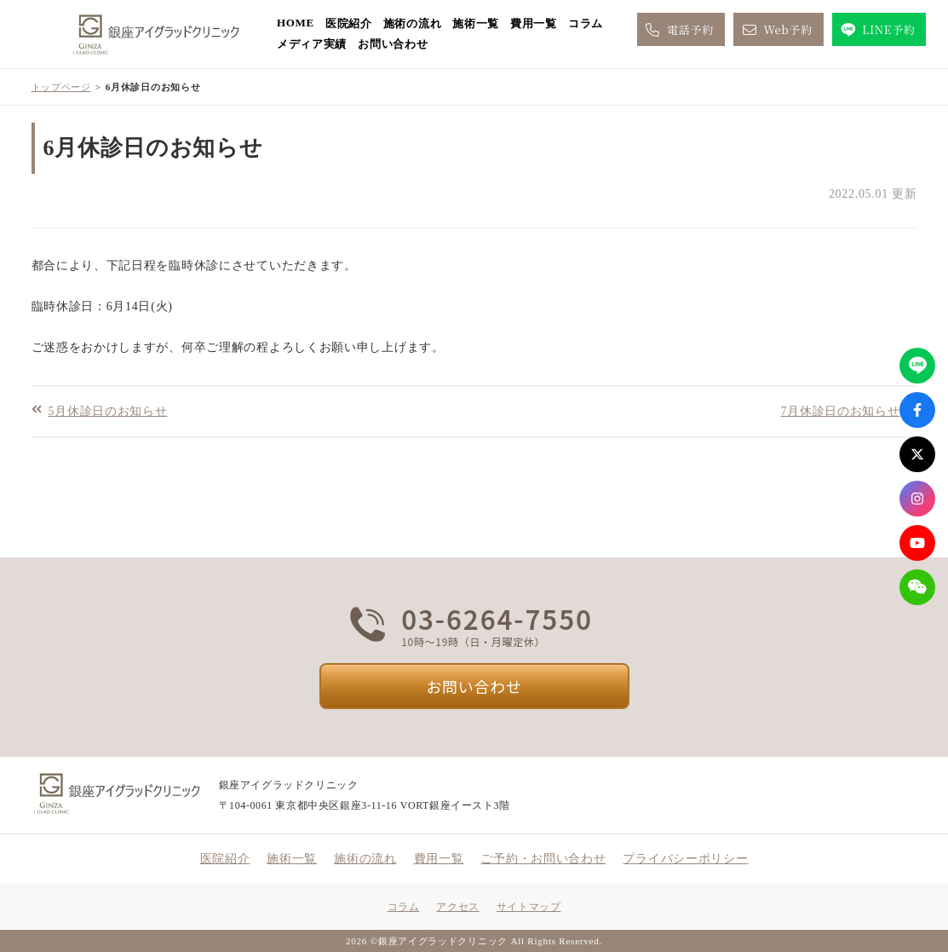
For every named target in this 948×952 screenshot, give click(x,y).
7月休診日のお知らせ (840, 410)
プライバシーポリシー (685, 858)
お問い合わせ (393, 44)
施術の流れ (412, 23)
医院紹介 (348, 23)
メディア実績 (312, 44)
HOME (295, 22)
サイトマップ (529, 907)
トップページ (61, 87)
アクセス (457, 907)
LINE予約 (877, 30)
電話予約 (678, 30)
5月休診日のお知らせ (108, 410)
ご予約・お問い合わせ (543, 858)
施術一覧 (475, 23)
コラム (585, 23)
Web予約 (776, 30)
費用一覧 (533, 23)
